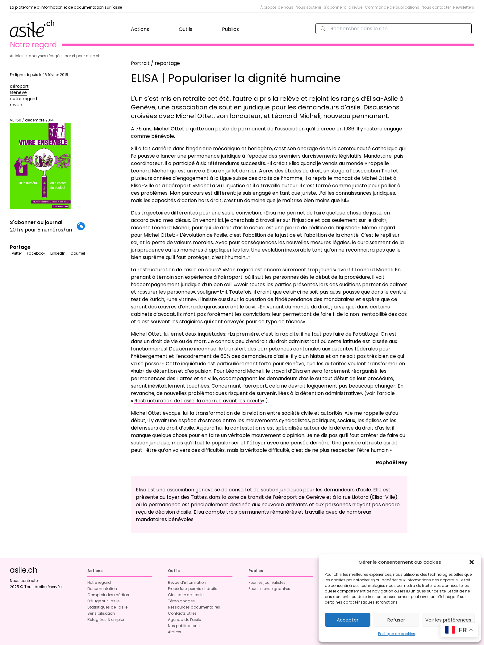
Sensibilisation (101, 613)
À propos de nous (276, 7)
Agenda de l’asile (184, 619)
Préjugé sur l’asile (103, 601)
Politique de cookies (396, 633)
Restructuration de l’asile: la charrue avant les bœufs (198, 400)
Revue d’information (187, 582)
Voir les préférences (448, 620)
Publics (230, 29)
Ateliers (174, 631)
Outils (185, 29)
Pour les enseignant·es (269, 588)
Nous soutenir (308, 7)
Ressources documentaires (194, 607)
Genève (18, 92)
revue (16, 105)
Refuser (396, 620)
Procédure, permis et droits (192, 588)
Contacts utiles (182, 613)
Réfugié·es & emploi (105, 619)
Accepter (347, 620)
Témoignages (181, 601)
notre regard (23, 98)
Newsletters (463, 7)
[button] (472, 562)
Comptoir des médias (108, 594)
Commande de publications (392, 7)
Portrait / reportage (155, 63)
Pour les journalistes (267, 582)
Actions (140, 29)
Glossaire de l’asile (185, 594)
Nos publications (184, 625)
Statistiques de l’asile (107, 607)
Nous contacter (436, 7)
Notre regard (99, 582)
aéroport (19, 86)
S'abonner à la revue (343, 7)
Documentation (102, 588)
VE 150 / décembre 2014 (40, 163)
